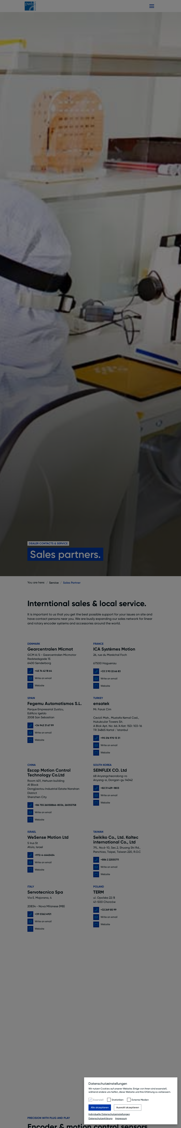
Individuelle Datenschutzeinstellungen (109, 1114)
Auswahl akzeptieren (127, 1107)
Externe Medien (140, 1099)
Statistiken (117, 1099)
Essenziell (98, 1099)
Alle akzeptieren (100, 1107)
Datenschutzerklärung (100, 1118)
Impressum (121, 1118)
